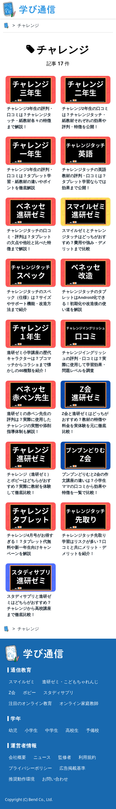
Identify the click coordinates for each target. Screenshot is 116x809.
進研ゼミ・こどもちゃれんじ (70, 681)
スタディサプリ (58, 692)
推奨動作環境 (22, 779)
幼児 (13, 730)
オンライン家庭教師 (78, 703)
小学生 (31, 730)
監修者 (64, 757)
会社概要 (17, 757)
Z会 (12, 692)
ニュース (42, 757)
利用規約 (87, 757)
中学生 (51, 730)
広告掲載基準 (72, 768)
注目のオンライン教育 (30, 703)
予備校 (92, 730)
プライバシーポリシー (30, 768)
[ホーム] (6, 25)
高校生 (72, 730)
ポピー (29, 692)
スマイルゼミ (22, 681)
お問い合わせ (55, 779)
